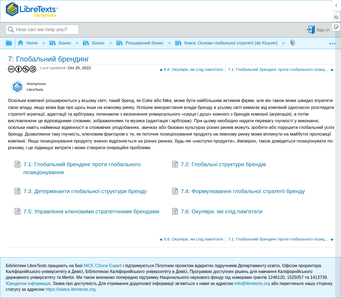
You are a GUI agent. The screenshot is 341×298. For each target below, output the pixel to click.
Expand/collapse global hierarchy (12, 43)
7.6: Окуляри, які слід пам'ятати (217, 212)
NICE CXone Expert (103, 265)
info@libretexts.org (252, 283)
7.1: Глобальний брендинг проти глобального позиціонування (77, 168)
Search (11, 29)
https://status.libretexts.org (71, 289)
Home (28, 43)
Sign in (323, 29)
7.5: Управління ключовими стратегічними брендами (86, 212)
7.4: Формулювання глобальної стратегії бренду (238, 191)
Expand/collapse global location (332, 42)
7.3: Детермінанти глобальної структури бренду (80, 191)
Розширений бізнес (140, 43)
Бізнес (61, 43)
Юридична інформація (28, 283)
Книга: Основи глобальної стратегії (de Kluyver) (227, 43)
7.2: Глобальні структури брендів (219, 164)
